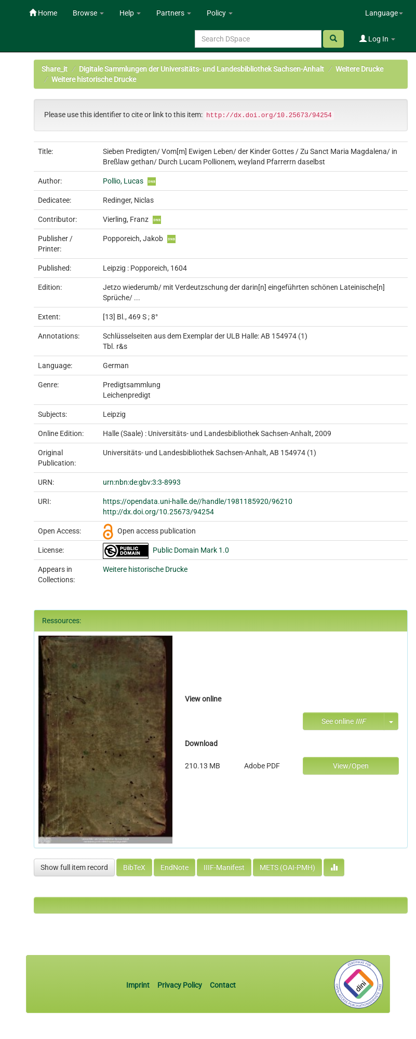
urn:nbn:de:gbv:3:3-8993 (142, 482)
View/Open (351, 766)
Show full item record (74, 867)
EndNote (174, 867)
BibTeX (134, 867)
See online (343, 721)
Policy (220, 13)
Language (384, 13)
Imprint (138, 985)
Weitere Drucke (359, 69)
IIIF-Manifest (224, 867)
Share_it (55, 69)
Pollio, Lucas (123, 181)
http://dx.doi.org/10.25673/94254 (158, 512)
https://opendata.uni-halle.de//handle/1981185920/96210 (197, 501)
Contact (223, 985)
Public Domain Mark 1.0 (191, 550)
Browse (88, 13)
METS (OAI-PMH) (287, 867)
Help (130, 13)
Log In (377, 39)
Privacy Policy (179, 985)
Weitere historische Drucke (93, 79)
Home (43, 13)
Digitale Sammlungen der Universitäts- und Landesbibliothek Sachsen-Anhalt (201, 69)
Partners (173, 13)
